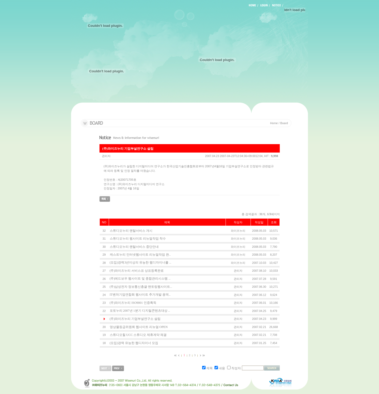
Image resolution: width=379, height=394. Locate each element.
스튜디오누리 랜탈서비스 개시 (131, 231)
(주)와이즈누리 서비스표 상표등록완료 (137, 270)
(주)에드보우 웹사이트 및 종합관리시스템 (140, 278)
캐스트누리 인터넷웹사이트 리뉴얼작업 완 (140, 254)
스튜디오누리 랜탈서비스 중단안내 (134, 247)
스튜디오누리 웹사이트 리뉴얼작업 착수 (138, 238)
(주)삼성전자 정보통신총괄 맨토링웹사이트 (141, 287)
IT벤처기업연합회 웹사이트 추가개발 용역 (140, 294)
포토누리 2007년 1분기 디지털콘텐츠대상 (140, 310)
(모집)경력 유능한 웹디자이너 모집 (134, 343)
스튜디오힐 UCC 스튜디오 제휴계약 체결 (138, 335)
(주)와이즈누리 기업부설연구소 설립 (135, 319)
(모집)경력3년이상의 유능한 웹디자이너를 (140, 262)
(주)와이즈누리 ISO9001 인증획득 (133, 303)
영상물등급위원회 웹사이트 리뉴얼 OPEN (139, 327)
